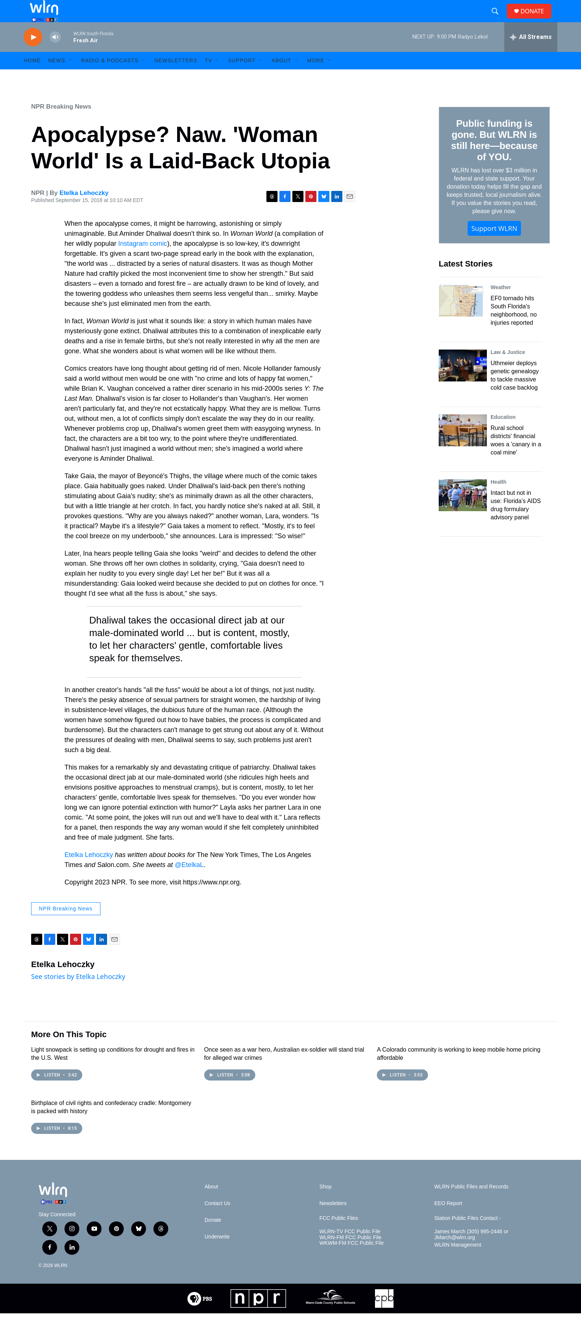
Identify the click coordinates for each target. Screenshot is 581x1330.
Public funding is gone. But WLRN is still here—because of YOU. (494, 157)
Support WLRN (494, 245)
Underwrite (217, 1253)
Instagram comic (142, 260)
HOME (32, 77)
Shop (325, 1203)
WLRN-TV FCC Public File (350, 1248)
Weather (501, 304)
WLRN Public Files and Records (471, 1203)
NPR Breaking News (61, 123)
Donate (213, 1237)
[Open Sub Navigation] (71, 77)
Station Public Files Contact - (467, 1235)
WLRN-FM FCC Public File (350, 1254)
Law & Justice (508, 369)
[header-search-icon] (498, 19)
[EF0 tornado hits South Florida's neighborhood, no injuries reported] (463, 317)
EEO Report (448, 1220)
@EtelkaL (189, 881)
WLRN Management (457, 1261)
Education (503, 434)
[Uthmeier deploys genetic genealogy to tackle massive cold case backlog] (463, 382)
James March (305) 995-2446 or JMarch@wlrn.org (471, 1251)
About (281, 77)
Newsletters (175, 77)
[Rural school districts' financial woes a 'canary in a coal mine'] (463, 447)
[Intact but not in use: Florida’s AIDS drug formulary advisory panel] (463, 512)
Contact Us (217, 1220)
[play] (33, 54)
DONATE (537, 19)
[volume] (55, 54)
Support (241, 77)
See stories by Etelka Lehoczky (78, 993)
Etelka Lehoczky (84, 209)
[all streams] (530, 54)
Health (499, 499)
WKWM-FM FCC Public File (351, 1260)
